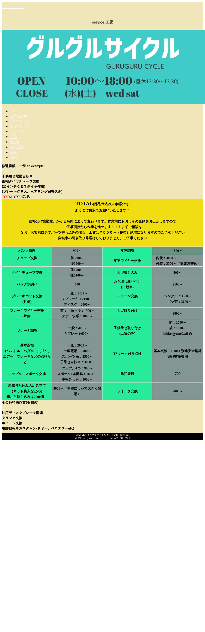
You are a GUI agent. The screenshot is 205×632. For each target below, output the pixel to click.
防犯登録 (17, 146)
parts (14, 141)
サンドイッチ (20, 121)
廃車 (13, 157)
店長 (13, 152)
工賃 (13, 136)
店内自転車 (18, 116)
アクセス (17, 131)
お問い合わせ (20, 126)
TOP (12, 111)
